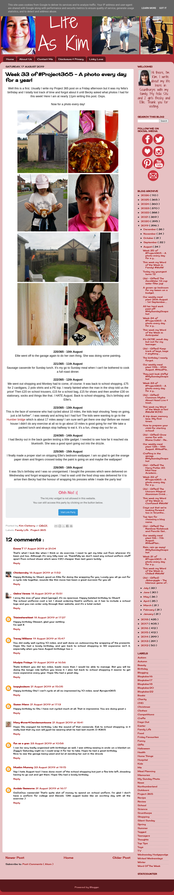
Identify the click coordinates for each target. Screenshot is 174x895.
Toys (140, 847)
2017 (145, 623)
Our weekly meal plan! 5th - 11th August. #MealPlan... (153, 539)
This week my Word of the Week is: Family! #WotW (154, 265)
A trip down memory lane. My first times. (155, 419)
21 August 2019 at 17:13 (45, 704)
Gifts (141, 744)
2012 (145, 645)
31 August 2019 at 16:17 (51, 788)
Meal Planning (146, 771)
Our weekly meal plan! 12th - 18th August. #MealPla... (155, 446)
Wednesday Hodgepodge (153, 854)
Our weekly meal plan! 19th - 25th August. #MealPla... (155, 367)
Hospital (143, 760)
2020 (145, 221)
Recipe (142, 797)
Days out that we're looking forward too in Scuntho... (154, 510)
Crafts (142, 718)
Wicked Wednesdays (150, 858)
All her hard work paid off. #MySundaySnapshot (155, 310)
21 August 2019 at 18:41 (67, 722)
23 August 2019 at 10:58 (47, 743)
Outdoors (143, 790)
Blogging (143, 672)
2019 (145, 225)
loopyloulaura (21, 686)
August (148, 246)
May (146, 597)
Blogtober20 (146, 688)
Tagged (142, 832)
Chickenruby (20, 572)
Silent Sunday (146, 820)
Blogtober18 (145, 684)
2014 (145, 636)
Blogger (94, 887)
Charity (142, 699)
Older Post (121, 858)
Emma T (18, 548)
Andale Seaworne (24, 788)
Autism (142, 657)
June (146, 592)
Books (141, 695)
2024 (145, 204)
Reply (16, 563)
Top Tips (143, 843)
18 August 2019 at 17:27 (49, 617)
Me (140, 767)
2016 (145, 628)
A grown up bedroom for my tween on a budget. (155, 290)
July (146, 588)
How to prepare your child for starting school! (155, 428)
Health (141, 752)
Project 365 (38, 530)
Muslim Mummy (23, 767)
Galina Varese (21, 593)
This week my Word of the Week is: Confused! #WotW (155, 501)
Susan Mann (21, 704)
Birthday (143, 669)
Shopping (143, 816)
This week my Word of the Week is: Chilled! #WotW (154, 571)
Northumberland (147, 786)
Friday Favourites (148, 737)
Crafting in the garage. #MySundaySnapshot (155, 457)
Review (142, 801)
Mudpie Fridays (22, 662)
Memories (144, 775)
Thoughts (143, 839)
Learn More (149, 8)
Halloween (144, 748)
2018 (145, 619)
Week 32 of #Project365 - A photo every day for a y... (154, 481)
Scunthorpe (145, 813)
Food (141, 733)
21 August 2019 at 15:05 (47, 686)
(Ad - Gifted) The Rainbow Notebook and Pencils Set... (155, 528)
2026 (145, 195)
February (149, 609)
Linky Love (96, 59)
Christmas (144, 707)
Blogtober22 (145, 691)
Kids (140, 763)
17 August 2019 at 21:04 (40, 548)
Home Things (145, 756)
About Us (25, 59)
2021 (145, 217)
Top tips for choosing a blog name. (154, 519)
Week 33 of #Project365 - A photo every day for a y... (154, 387)
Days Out (143, 722)
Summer (143, 828)
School (142, 805)
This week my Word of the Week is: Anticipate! (154, 332)
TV (139, 851)
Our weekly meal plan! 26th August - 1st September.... (155, 299)
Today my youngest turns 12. (155, 272)
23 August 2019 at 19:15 (50, 767)
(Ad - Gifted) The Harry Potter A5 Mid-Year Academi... (154, 469)
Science (142, 809)
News (141, 782)
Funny (141, 741)
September (150, 242)
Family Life (22, 530)
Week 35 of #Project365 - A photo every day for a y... (154, 254)
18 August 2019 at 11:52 (45, 572)
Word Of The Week (149, 866)
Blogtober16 (145, 676)
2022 (145, 212)
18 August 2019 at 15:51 (46, 593)
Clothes (142, 710)
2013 (145, 641)
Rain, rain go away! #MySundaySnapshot (155, 550)
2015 (145, 632)
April (146, 601)
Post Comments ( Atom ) (37, 864)
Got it (163, 8)
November (150, 234)
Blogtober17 (145, 680)
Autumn (142, 661)
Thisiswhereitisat (23, 617)
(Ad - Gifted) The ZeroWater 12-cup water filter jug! (155, 281)
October (148, 238)
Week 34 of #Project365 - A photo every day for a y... (154, 322)
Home (10, 59)
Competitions (146, 714)
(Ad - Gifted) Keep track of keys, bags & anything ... (155, 351)
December (150, 229)
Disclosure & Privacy (71, 59)
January (148, 614)
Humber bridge (16, 419)
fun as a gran (21, 743)
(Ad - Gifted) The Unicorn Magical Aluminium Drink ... (155, 491)
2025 (145, 199)
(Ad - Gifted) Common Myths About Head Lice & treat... (155, 399)
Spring (142, 824)
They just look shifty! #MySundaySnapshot (155, 376)
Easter (142, 726)
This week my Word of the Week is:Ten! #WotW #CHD (155, 409)
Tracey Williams (22, 638)
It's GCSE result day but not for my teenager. (155, 342)
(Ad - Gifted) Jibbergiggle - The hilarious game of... (155, 580)
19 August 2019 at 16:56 (49, 662)
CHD (141, 703)
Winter (142, 862)
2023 (145, 208)
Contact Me (45, 59)
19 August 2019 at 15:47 (49, 638)
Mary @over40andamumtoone (32, 722)
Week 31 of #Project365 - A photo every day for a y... (154, 560)
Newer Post (15, 858)
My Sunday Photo (149, 779)
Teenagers (144, 835)
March (147, 605)
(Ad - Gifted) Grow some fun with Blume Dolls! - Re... (155, 437)
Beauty (142, 665)
